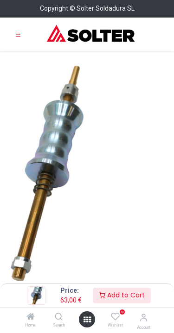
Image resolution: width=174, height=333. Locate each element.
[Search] (58, 317)
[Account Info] (143, 317)
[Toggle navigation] (18, 34)
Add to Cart (122, 295)
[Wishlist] (115, 316)
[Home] (30, 317)
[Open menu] (87, 319)
